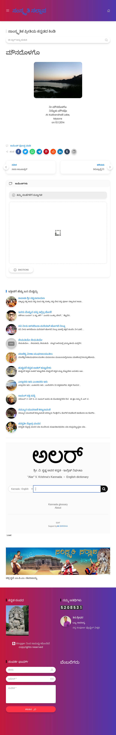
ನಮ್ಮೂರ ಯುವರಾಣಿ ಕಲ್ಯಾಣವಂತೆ (34, 409)
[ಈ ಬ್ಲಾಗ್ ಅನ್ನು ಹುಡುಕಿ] (58, 40)
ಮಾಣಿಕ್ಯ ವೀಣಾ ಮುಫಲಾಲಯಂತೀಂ (35, 354)
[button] (18, 151)
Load (9, 535)
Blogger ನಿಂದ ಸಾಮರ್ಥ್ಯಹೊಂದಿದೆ (31, 643)
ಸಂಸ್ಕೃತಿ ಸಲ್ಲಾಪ (26, 10)
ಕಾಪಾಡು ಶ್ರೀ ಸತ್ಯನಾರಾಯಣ (31, 298)
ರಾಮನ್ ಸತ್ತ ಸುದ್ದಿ (26, 395)
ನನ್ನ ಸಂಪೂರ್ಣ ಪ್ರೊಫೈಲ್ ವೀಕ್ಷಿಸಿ (86, 627)
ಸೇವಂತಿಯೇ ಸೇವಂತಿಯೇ (30, 340)
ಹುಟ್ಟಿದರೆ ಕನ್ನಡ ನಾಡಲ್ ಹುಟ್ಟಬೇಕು (34, 368)
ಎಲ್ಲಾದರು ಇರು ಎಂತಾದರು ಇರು (33, 381)
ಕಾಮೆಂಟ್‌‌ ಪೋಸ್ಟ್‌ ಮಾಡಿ (20, 145)
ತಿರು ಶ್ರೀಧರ (78, 617)
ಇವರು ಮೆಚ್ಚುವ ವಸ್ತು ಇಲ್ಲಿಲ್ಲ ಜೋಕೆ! (35, 312)
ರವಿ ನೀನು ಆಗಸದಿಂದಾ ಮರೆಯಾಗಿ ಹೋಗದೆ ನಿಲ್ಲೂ (41, 326)
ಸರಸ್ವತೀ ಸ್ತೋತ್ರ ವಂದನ (29, 423)
